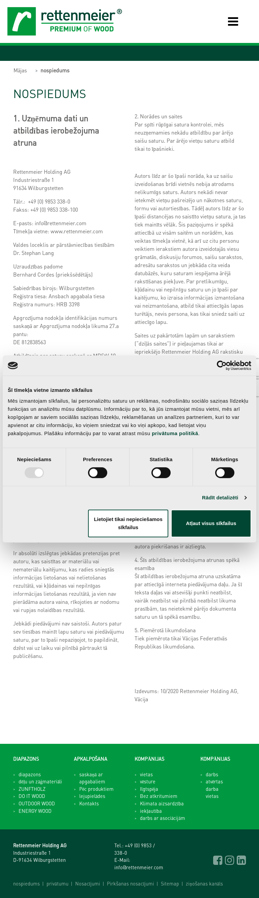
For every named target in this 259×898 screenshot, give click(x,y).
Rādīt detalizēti (220, 497)
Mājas (20, 70)
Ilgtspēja (149, 789)
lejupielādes (92, 796)
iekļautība (151, 811)
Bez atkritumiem (158, 796)
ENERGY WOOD (35, 811)
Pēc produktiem (96, 789)
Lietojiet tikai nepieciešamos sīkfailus (128, 523)
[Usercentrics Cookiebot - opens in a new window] (221, 365)
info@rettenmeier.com (138, 867)
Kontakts (89, 803)
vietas (146, 774)
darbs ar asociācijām (162, 818)
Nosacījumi (87, 883)
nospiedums (54, 70)
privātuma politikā (175, 433)
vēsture (147, 781)
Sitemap (170, 883)
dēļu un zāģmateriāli (40, 781)
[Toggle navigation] (228, 21)
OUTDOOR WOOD (37, 803)
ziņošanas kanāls (204, 883)
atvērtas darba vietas (214, 788)
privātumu (57, 883)
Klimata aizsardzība (162, 803)
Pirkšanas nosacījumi (130, 883)
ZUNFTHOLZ (32, 789)
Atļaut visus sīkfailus (211, 523)
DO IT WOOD (32, 796)
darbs (212, 774)
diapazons (30, 774)
